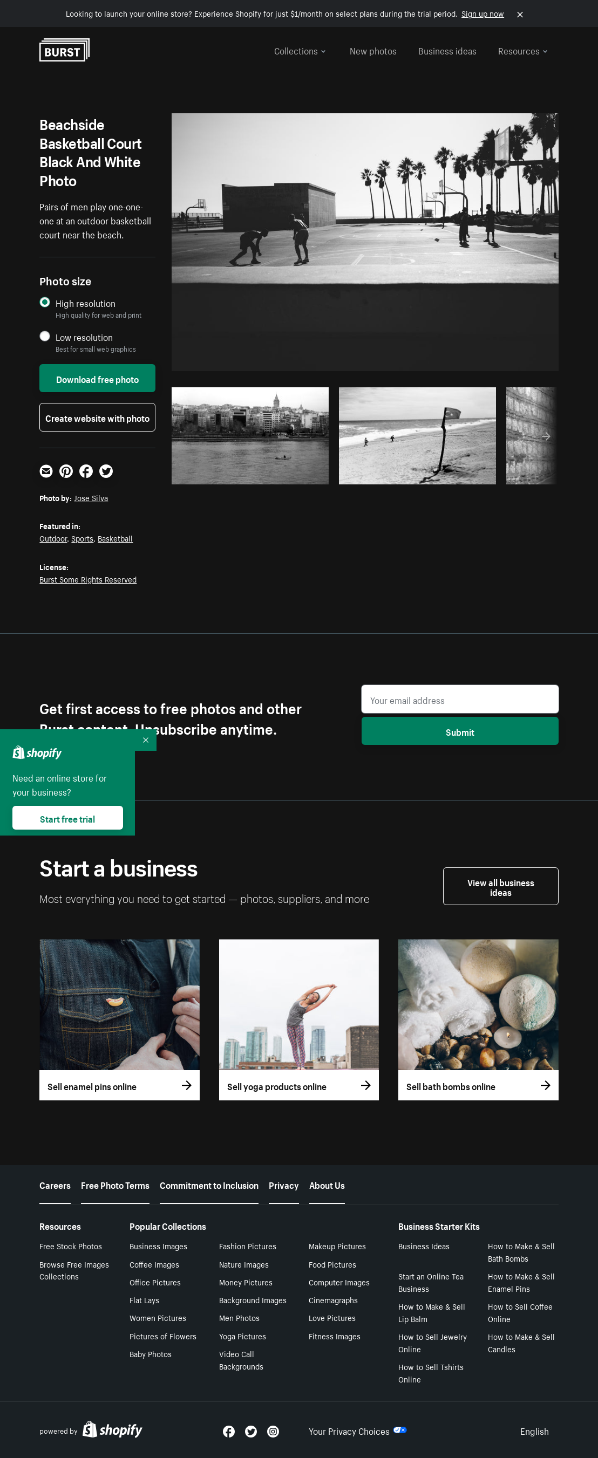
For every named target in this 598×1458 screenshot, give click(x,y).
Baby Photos (151, 1353)
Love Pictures (332, 1317)
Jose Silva (91, 497)
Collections (300, 50)
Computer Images (339, 1282)
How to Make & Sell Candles (521, 1342)
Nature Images (244, 1264)
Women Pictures (158, 1317)
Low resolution (84, 337)
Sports (82, 538)
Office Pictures (155, 1282)
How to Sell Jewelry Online (432, 1342)
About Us (327, 1184)
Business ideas (447, 50)
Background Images (253, 1299)
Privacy (284, 1184)
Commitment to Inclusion (209, 1184)
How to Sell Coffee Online (520, 1312)
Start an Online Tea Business (431, 1282)
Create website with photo (97, 417)
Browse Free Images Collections (74, 1270)
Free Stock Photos (70, 1245)
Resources (523, 50)
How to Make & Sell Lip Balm (431, 1312)
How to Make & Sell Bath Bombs (521, 1252)
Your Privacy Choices (358, 1430)
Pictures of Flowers (163, 1335)
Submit (460, 731)
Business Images (158, 1245)
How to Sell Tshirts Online (431, 1372)
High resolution (85, 303)
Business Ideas (424, 1245)
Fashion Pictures (247, 1245)
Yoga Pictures (242, 1335)
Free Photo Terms (115, 1184)
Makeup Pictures (337, 1245)
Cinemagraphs (333, 1299)
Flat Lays (144, 1299)
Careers (55, 1184)
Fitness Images (335, 1335)
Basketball (115, 538)
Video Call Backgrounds (241, 1359)
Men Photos (239, 1317)
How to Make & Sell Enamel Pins (521, 1282)
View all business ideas (500, 886)
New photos (373, 50)
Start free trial (67, 818)
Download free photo (97, 378)
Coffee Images (154, 1264)
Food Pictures (332, 1264)
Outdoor (53, 538)
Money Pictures (246, 1282)
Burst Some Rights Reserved (88, 579)
